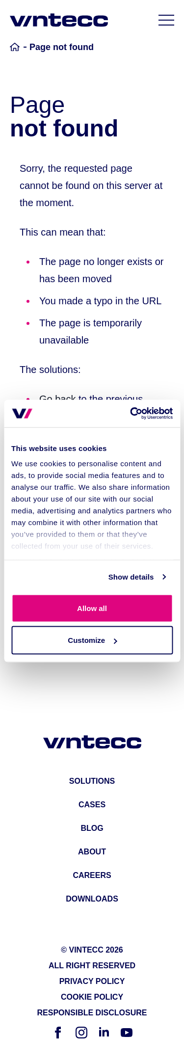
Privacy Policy (92, 981)
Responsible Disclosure (92, 1013)
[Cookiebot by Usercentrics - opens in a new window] (131, 413)
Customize (92, 640)
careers (92, 875)
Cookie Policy (92, 997)
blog (91, 828)
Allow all (92, 608)
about (92, 852)
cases (92, 804)
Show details (131, 577)
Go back (57, 399)
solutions (92, 781)
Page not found (61, 47)
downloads (92, 899)
